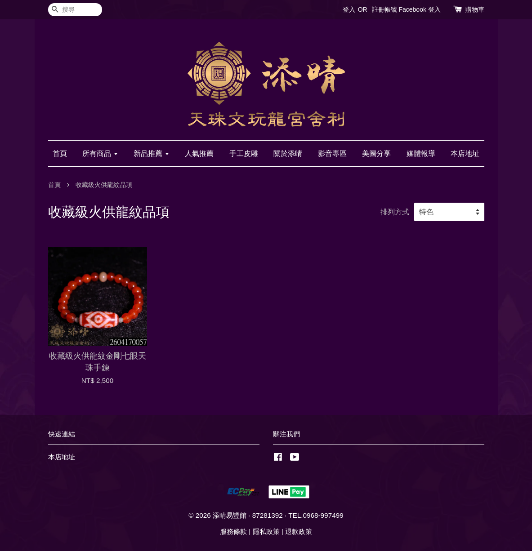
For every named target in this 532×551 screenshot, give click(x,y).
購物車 (474, 9)
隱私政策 (266, 531)
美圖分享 (376, 153)
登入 (349, 9)
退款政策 (298, 531)
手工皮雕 (243, 153)
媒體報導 (421, 153)
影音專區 (332, 153)
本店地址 (465, 153)
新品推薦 (151, 153)
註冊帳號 (384, 9)
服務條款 (233, 531)
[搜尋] (75, 9)
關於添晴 (287, 153)
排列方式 (394, 212)
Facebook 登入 (419, 9)
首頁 (60, 153)
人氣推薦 (199, 153)
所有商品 (100, 153)
